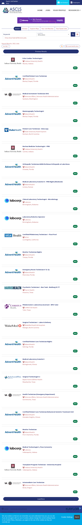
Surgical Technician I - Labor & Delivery (37, 322)
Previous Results (41, 51)
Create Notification (72, 46)
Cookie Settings (67, 517)
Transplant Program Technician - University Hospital (42, 465)
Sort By (5, 46)
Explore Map (34, 29)
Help (5, 508)
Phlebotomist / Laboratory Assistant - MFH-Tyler (40, 305)
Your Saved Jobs (61, 29)
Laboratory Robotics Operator (34, 217)
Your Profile (59, 10)
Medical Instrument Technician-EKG (36, 94)
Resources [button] (74, 10)
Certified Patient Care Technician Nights (37, 342)
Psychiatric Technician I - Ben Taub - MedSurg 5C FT (41, 287)
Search (17, 29)
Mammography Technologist (33, 111)
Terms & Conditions (18, 508)
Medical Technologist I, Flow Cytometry (37, 447)
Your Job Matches (48, 29)
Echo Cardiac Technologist (32, 58)
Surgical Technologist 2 (31, 377)
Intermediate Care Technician (33, 482)
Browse (24, 29)
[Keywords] (19, 34)
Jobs (47, 10)
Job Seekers (63, 2)
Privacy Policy (7, 511)
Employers (75, 2)
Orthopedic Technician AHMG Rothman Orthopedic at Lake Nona (46, 164)
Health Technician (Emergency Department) (39, 394)
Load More (41, 499)
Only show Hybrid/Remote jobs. (16, 38)
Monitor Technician (30, 429)
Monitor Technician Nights (32, 252)
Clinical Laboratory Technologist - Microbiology (40, 199)
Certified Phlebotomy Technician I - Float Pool (40, 234)
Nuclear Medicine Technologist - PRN (36, 146)
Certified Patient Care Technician (35, 76)
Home (40, 10)
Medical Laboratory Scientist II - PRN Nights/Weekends (43, 182)
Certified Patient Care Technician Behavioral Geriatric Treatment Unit (48, 412)
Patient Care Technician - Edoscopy (35, 129)
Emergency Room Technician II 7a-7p (36, 270)
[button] (77, 34)
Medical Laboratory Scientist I (34, 359)
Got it (77, 517)
